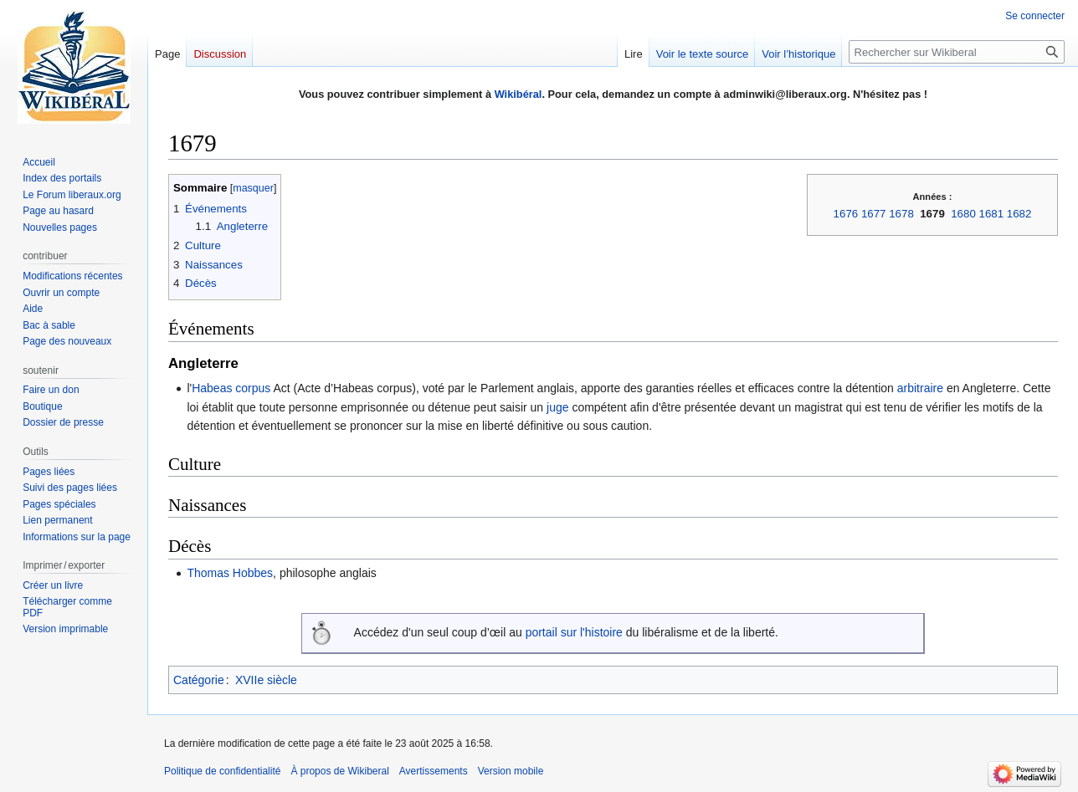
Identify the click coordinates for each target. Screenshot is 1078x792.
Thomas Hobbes (230, 573)
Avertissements (433, 771)
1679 (932, 213)
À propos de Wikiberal (339, 771)
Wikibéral (518, 94)
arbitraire (920, 388)
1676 (846, 213)
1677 (873, 213)
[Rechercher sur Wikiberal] (957, 52)
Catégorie (198, 680)
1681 (991, 213)
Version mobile (511, 771)
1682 (1019, 213)
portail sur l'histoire (574, 632)
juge (557, 407)
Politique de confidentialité (222, 771)
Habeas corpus (231, 388)
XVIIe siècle (266, 680)
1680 (963, 213)
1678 (901, 213)
